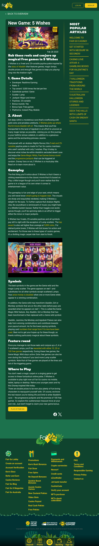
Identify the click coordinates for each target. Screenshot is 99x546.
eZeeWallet (56, 478)
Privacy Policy (80, 475)
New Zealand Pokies (37, 493)
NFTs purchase (58, 494)
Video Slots (33, 497)
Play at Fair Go (17, 409)
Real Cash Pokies (36, 505)
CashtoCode (56, 486)
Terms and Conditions (79, 465)
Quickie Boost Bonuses (34, 482)
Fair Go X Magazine (14, 488)
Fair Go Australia (13, 492)
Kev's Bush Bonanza (37, 464)
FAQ (76, 460)
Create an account (14, 463)
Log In (78, 5)
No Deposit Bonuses (37, 477)
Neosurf (54, 469)
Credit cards (56, 474)
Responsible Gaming (83, 470)
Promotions (33, 460)
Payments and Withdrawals (57, 460)
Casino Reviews (13, 480)
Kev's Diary (10, 471)
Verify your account (60, 490)
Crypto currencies (59, 465)
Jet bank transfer (59, 482)
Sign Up (91, 5)
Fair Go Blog (11, 484)
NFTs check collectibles (56, 499)
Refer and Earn (12, 476)
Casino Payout (34, 501)
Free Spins (33, 472)
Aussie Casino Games (34, 488)
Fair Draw (32, 468)
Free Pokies (33, 509)
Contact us (78, 479)
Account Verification (15, 467)
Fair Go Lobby (12, 459)
